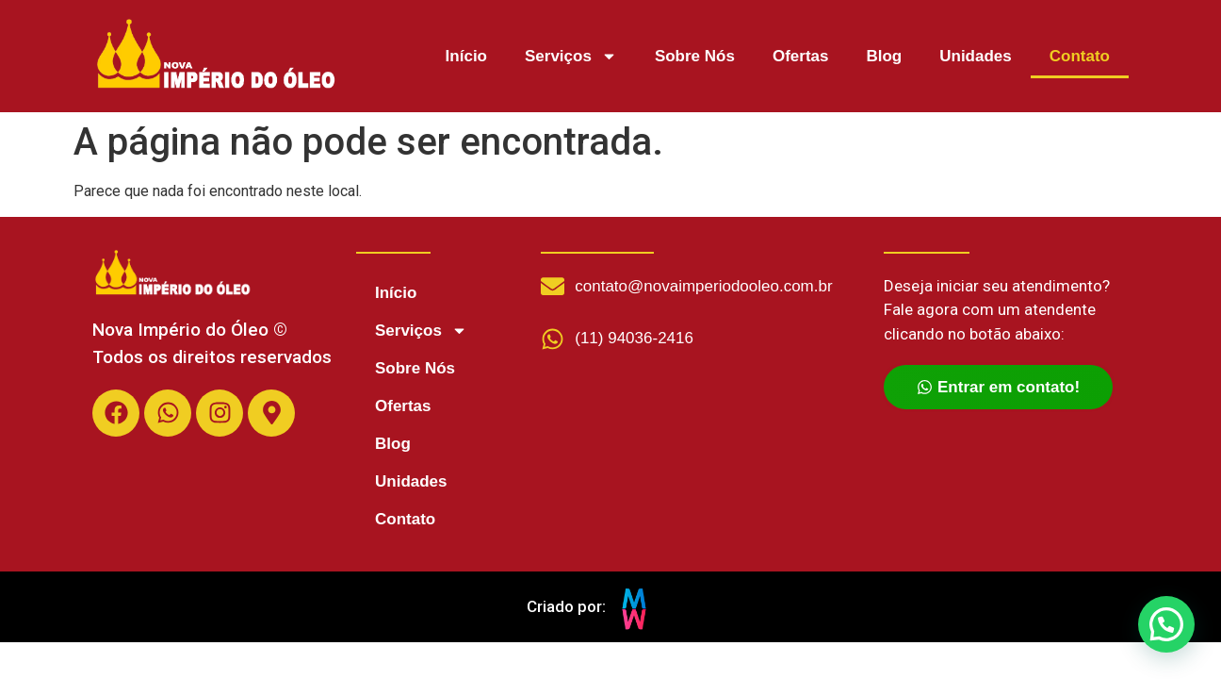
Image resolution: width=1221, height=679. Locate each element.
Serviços (571, 56)
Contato (1080, 56)
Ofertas (801, 56)
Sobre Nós (695, 56)
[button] (1166, 623)
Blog (884, 56)
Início (466, 56)
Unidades (975, 56)
